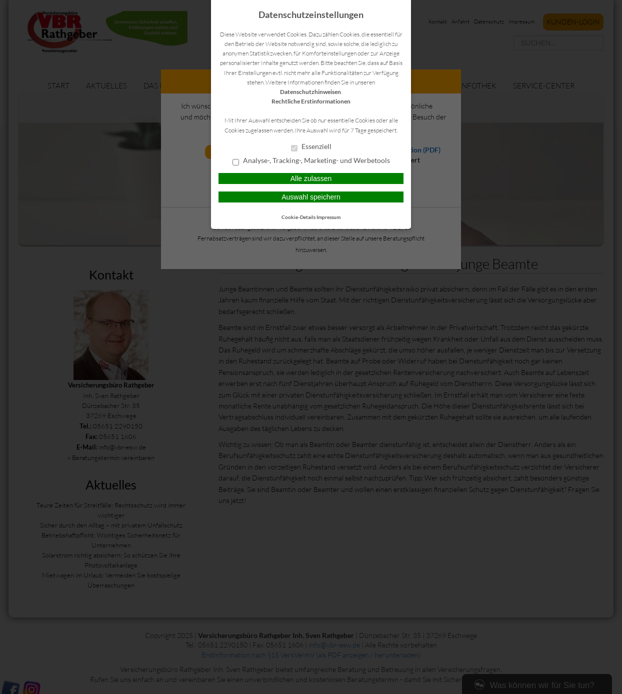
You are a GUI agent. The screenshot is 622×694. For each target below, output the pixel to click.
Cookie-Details (299, 217)
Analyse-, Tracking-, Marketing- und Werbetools (311, 161)
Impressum (328, 217)
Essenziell (311, 147)
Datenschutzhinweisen (310, 92)
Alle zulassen (311, 178)
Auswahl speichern (311, 197)
